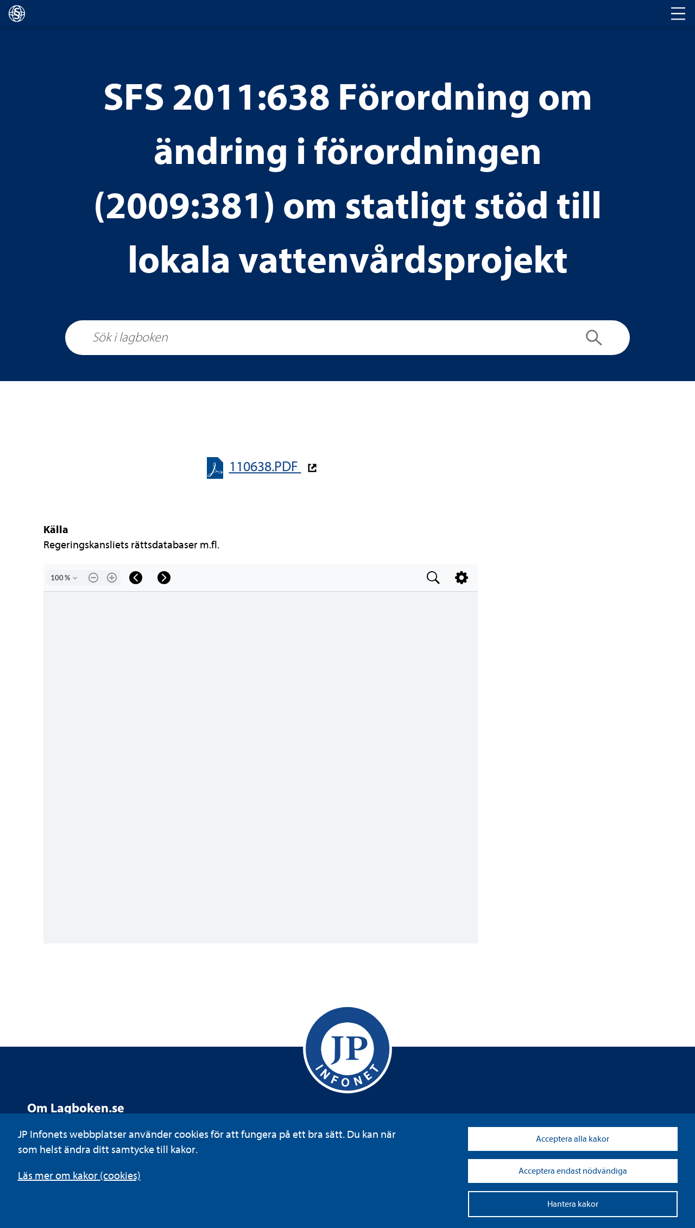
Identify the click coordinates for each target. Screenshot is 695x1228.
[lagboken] (17, 13)
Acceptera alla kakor (572, 1139)
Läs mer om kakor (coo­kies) (79, 1175)
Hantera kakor (572, 1204)
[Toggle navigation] (678, 13)
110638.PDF (265, 466)
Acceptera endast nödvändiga (573, 1171)
